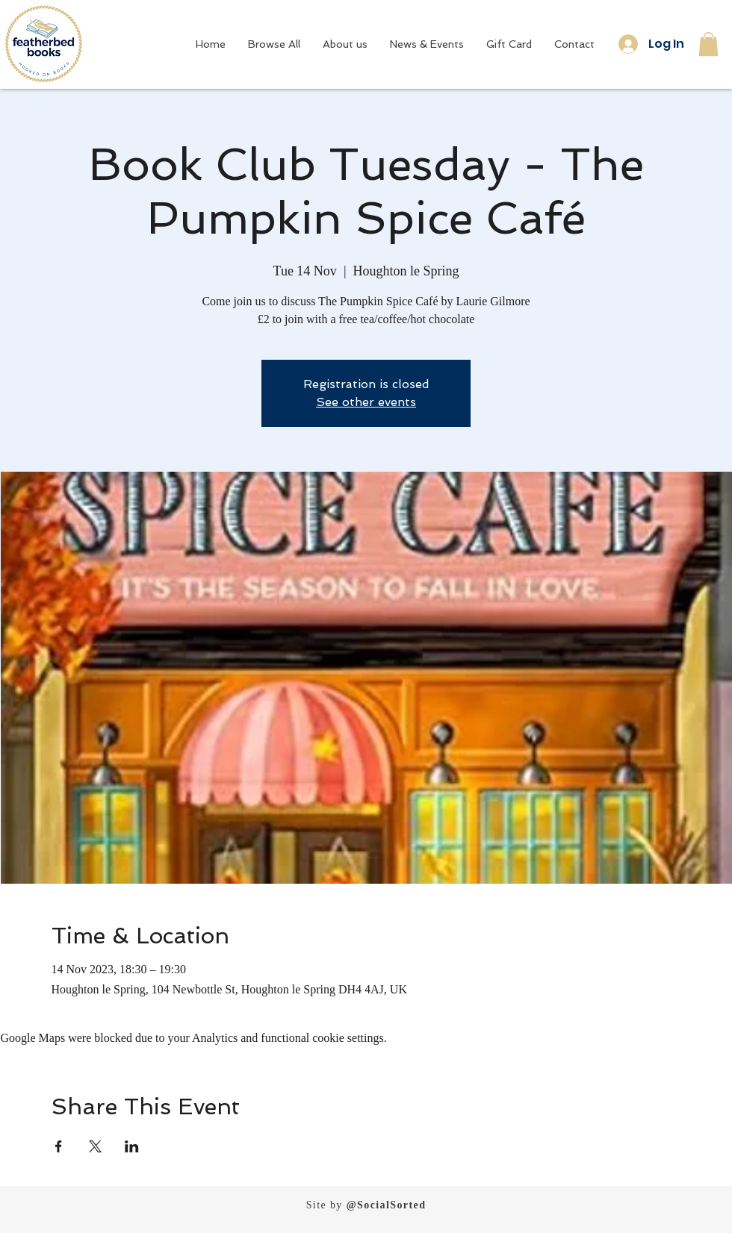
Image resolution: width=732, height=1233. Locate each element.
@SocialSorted (387, 1205)
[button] (708, 44)
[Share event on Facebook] (59, 1146)
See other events (366, 402)
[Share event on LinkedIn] (132, 1146)
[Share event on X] (95, 1146)
